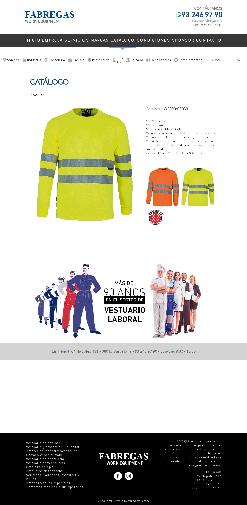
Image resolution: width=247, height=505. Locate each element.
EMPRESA (52, 40)
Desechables (160, 60)
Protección (100, 60)
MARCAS (99, 40)
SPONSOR (183, 40)
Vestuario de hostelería (45, 459)
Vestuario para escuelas (45, 463)
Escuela (78, 60)
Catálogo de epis (40, 467)
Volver (38, 95)
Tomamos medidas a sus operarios (54, 487)
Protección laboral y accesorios (52, 451)
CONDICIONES (153, 40)
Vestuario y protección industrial (52, 447)
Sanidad (13, 60)
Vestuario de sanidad (43, 443)
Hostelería (56, 60)
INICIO (32, 40)
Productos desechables (45, 471)
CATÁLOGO (122, 40)
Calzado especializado (44, 455)
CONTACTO (208, 40)
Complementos (190, 60)
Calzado (136, 60)
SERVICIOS (76, 40)
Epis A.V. (120, 60)
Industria (34, 60)
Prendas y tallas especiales (48, 483)
